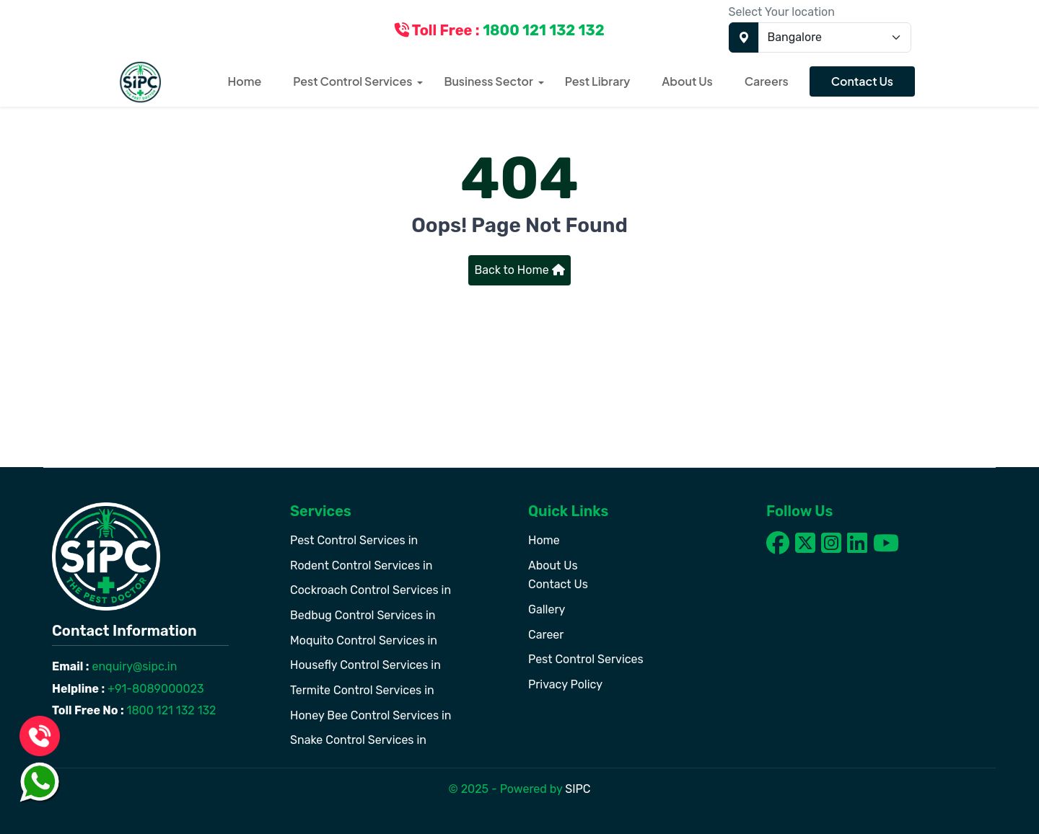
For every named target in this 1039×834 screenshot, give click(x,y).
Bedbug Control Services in (363, 615)
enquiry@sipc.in (133, 666)
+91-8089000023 (154, 689)
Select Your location (782, 12)
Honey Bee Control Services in (371, 715)
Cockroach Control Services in (370, 590)
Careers (767, 81)
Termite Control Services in (362, 690)
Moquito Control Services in (363, 640)
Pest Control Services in (354, 540)
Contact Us (862, 81)
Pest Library (598, 81)
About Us (687, 81)
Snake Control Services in (358, 740)
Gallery (546, 609)
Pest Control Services (352, 81)
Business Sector (488, 81)
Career (546, 635)
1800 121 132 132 (170, 710)
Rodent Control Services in (361, 565)
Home (245, 81)
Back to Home (519, 270)
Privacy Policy (565, 684)
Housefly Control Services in (365, 665)
